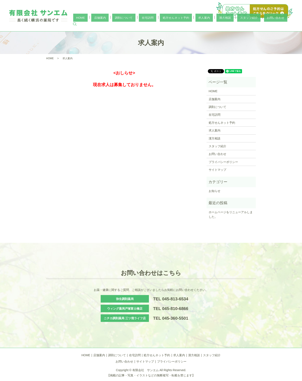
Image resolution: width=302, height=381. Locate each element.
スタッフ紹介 (255, 25)
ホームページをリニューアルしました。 (231, 214)
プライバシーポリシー (223, 162)
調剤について (158, 25)
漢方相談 (237, 25)
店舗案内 (140, 25)
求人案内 (221, 25)
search (290, 25)
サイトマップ (217, 169)
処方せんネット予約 (199, 25)
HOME (126, 25)
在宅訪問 (176, 25)
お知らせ (214, 191)
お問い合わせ (276, 25)
